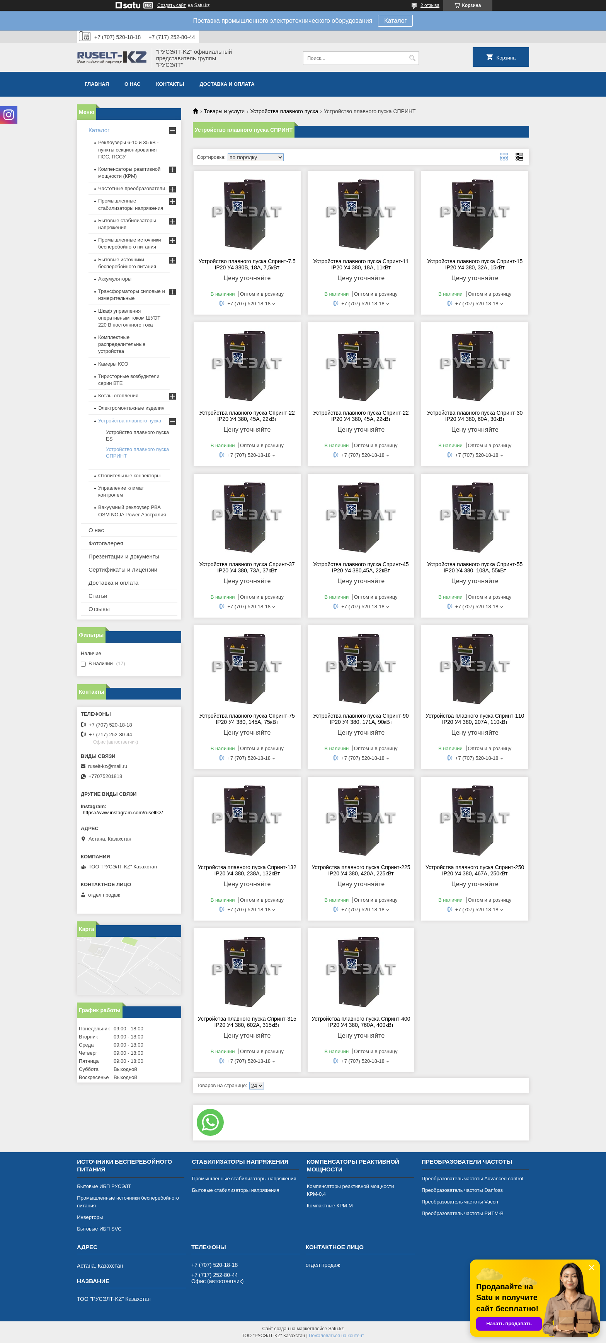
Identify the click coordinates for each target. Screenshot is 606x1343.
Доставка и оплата (227, 84)
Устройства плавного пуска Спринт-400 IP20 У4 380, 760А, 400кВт (361, 1022)
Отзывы (99, 609)
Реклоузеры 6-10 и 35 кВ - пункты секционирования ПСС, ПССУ (128, 149)
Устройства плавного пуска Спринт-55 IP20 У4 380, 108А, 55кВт (475, 567)
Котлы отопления (118, 395)
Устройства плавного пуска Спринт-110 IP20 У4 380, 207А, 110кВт (475, 719)
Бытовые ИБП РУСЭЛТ (104, 1186)
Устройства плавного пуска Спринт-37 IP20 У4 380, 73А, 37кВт (247, 567)
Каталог (395, 20)
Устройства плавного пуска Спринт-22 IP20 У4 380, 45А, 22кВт (247, 416)
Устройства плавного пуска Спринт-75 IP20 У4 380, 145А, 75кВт (247, 719)
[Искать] (412, 58)
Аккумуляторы (114, 279)
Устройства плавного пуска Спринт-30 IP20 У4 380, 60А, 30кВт (475, 416)
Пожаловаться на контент (336, 1335)
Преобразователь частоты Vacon (460, 1202)
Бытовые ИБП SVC (99, 1229)
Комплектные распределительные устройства (121, 344)
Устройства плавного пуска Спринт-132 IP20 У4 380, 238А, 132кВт (247, 870)
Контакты (170, 84)
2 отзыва (429, 5)
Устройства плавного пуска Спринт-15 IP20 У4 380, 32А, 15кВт (475, 264)
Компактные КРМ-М (330, 1206)
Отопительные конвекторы (129, 475)
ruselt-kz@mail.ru (107, 766)
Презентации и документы (124, 556)
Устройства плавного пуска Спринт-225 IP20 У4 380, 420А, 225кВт (361, 870)
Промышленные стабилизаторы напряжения (244, 1178)
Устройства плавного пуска (284, 111)
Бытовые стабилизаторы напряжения (235, 1190)
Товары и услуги (224, 111)
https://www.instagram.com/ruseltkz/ (123, 812)
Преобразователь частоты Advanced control (472, 1178)
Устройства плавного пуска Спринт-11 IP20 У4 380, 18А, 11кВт (361, 264)
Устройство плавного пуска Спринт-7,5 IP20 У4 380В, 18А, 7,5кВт (247, 264)
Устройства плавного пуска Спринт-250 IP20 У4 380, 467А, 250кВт (475, 870)
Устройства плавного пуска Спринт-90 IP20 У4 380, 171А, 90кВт (361, 719)
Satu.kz (336, 1328)
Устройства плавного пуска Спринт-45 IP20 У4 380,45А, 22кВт (361, 567)
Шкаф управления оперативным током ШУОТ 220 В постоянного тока (129, 318)
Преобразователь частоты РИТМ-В (463, 1213)
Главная (97, 84)
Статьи (98, 595)
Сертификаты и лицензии (123, 569)
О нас (132, 84)
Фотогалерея (106, 543)
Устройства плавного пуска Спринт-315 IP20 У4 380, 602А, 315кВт (247, 1022)
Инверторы (90, 1217)
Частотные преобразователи (131, 188)
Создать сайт (171, 5)
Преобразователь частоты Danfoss (462, 1190)
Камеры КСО (113, 364)
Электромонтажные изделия (131, 408)
